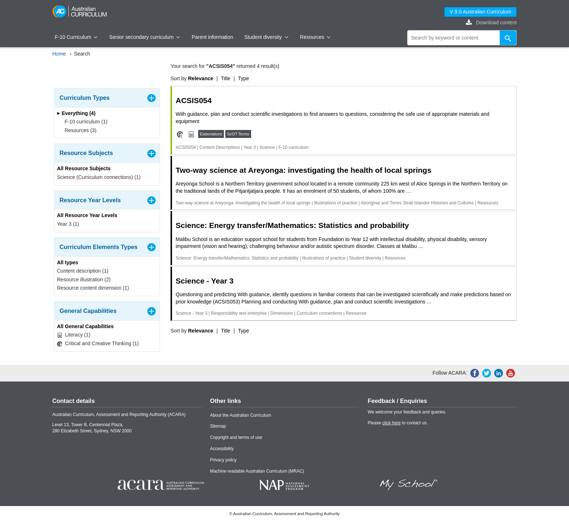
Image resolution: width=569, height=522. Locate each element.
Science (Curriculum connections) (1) (98, 177)
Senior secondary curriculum (144, 37)
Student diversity (266, 37)
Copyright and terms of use (236, 437)
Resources (315, 37)
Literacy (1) (73, 335)
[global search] (462, 37)
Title (225, 78)
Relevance (200, 78)
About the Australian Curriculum (240, 415)
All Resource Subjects (84, 168)
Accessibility (222, 448)
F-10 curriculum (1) (83, 122)
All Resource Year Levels (87, 215)
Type (243, 78)
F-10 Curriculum (76, 37)
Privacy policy (223, 459)
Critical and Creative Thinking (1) (98, 343)
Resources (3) (78, 130)
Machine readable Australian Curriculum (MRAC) (257, 471)
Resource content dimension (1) (93, 288)
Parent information (212, 37)
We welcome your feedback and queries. (407, 412)
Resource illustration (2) (84, 279)
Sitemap (218, 426)
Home (59, 54)
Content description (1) (83, 271)
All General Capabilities (85, 326)
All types (67, 262)
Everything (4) (76, 113)
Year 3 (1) (68, 224)
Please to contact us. (397, 422)
